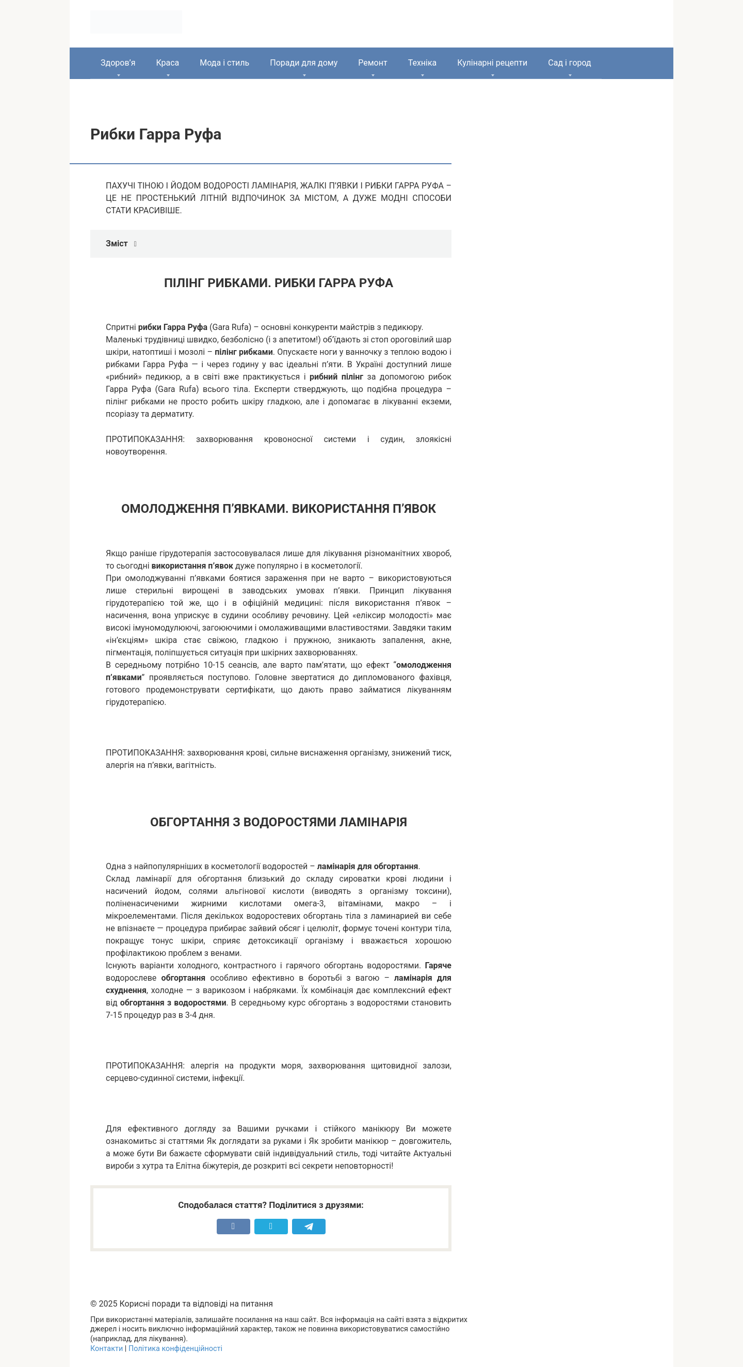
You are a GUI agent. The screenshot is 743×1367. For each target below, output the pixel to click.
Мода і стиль (224, 63)
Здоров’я (118, 63)
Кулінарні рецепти (492, 63)
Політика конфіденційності (175, 1348)
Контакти (106, 1348)
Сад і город (569, 63)
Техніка (422, 63)
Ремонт (372, 63)
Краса (167, 63)
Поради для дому (303, 63)
